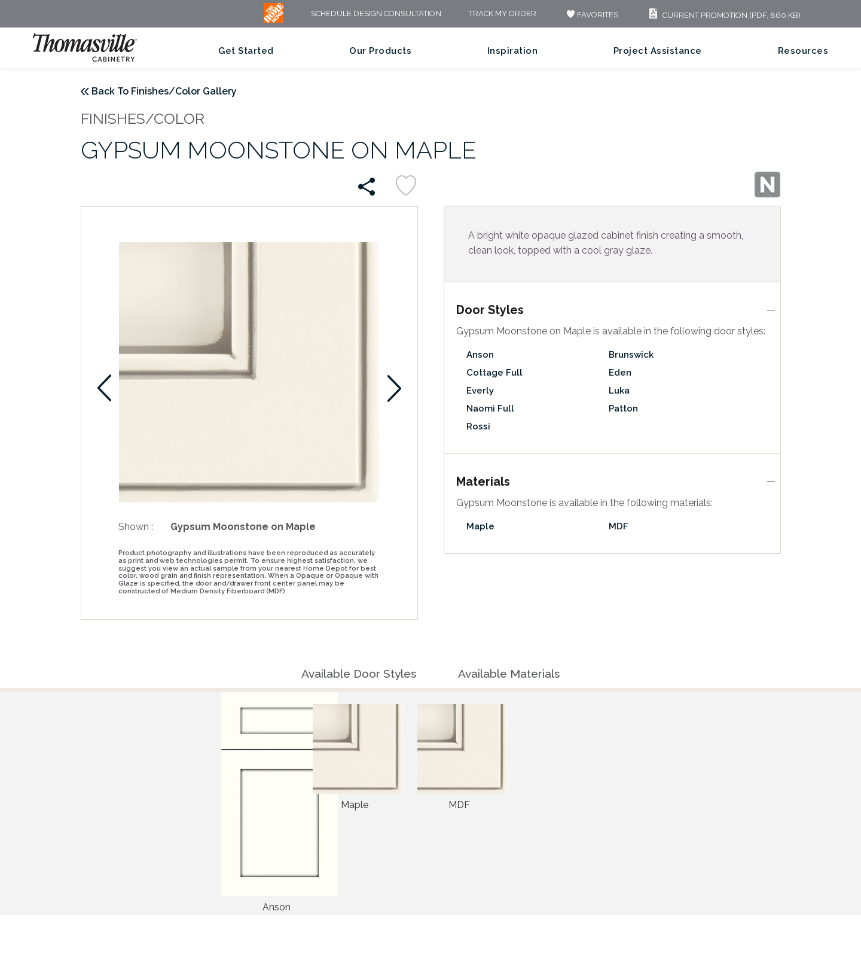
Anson (480, 354)
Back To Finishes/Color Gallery (164, 91)
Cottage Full (494, 372)
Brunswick (631, 354)
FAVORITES (591, 14)
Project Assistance (657, 50)
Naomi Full (490, 408)
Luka (619, 390)
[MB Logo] (273, 20)
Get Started (246, 50)
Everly (480, 390)
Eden (620, 372)
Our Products (380, 50)
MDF (618, 526)
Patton (623, 408)
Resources (803, 50)
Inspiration (512, 50)
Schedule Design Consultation (376, 14)
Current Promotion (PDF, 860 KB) (723, 15)
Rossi (478, 426)
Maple (480, 526)
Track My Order (502, 14)
